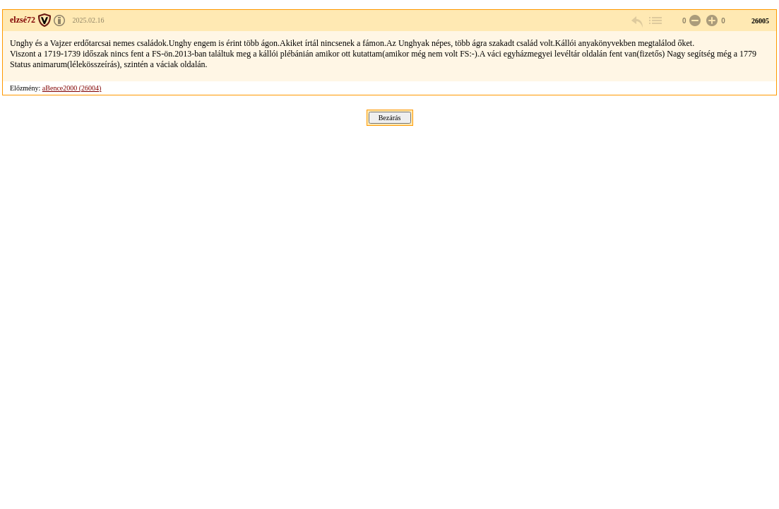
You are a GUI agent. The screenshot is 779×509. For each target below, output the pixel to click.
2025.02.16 (88, 20)
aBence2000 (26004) (72, 88)
